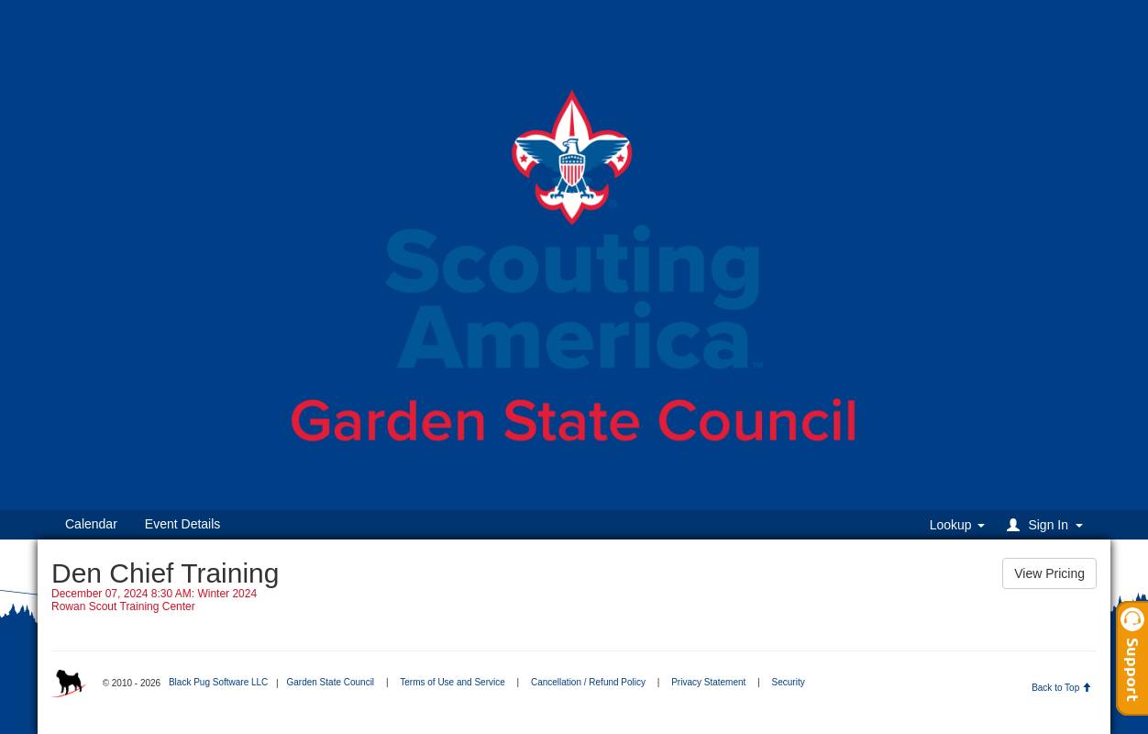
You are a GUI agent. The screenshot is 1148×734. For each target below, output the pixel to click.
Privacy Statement (708, 682)
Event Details (182, 524)
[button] (1048, 524)
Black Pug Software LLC (218, 682)
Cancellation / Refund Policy (588, 682)
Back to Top (1061, 688)
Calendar (91, 524)
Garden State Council (330, 682)
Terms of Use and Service (452, 682)
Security (788, 682)
